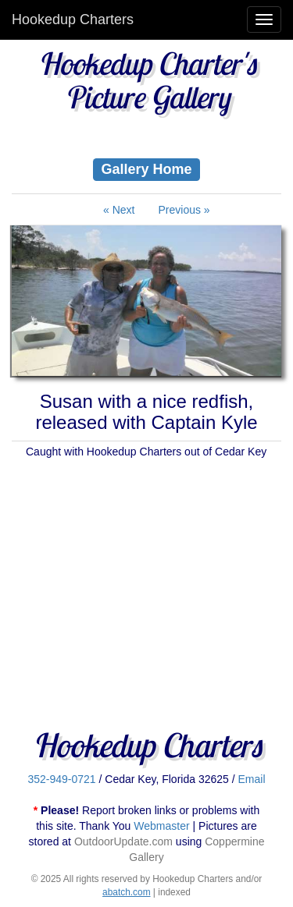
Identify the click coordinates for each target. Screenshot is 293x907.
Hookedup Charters (73, 19)
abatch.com (126, 892)
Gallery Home (146, 168)
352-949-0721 (61, 779)
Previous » (184, 210)
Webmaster (161, 826)
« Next (118, 210)
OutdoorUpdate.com (123, 841)
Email (252, 779)
